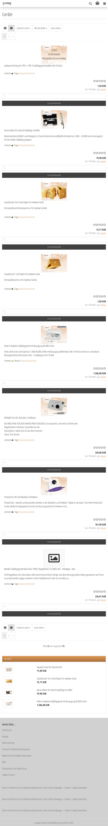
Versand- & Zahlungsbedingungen (16, 749)
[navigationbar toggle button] (104, 3)
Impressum (6, 730)
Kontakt (5, 736)
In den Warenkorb (54, 103)
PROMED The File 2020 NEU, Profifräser (20, 417)
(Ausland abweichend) (26, 73)
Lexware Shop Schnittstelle (45, 822)
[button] (5, 28)
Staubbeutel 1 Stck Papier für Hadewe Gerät (22, 274)
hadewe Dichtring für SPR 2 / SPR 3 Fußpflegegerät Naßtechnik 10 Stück (33, 65)
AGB (3, 762)
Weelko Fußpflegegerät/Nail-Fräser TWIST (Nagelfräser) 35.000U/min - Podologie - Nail (39, 569)
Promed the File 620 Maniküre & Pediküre (21, 497)
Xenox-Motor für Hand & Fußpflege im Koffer (22, 130)
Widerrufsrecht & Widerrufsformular (17, 755)
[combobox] (23, 28)
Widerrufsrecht (8, 742)
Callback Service (8, 774)
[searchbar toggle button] (90, 3)
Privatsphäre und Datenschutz (14, 768)
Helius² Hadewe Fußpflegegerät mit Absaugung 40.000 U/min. (29, 345)
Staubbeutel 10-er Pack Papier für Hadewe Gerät (24, 202)
